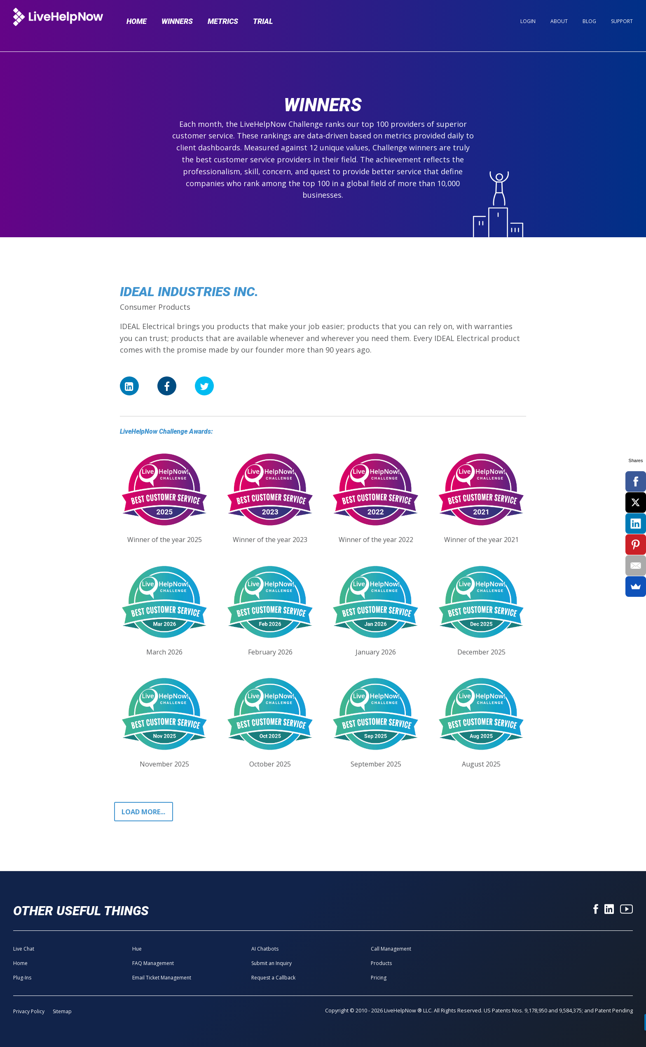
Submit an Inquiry (271, 963)
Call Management (391, 948)
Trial (263, 21)
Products (381, 963)
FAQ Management (153, 963)
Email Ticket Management (161, 977)
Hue (137, 948)
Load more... (143, 811)
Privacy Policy (28, 1011)
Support (622, 21)
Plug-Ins (22, 977)
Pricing (378, 977)
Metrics (223, 21)
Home (136, 21)
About (559, 21)
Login (528, 21)
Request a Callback (273, 977)
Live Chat (23, 948)
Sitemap (62, 1011)
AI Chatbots (265, 948)
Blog (589, 21)
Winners (177, 21)
